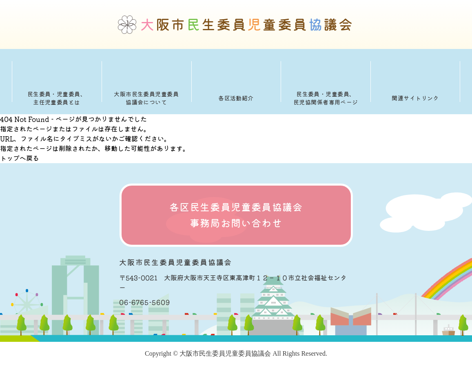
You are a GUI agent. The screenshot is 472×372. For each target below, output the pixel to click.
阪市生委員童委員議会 (247, 24)
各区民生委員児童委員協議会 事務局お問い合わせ (236, 215)
